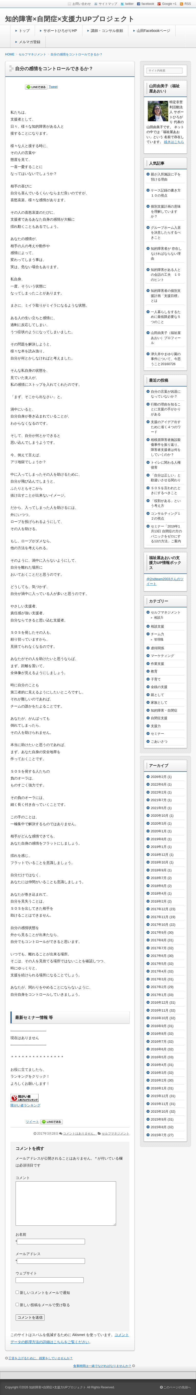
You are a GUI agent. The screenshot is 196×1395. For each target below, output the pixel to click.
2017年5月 (159, 964)
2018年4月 (159, 893)
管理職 (158, 639)
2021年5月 (159, 808)
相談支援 (157, 626)
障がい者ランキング (25, 1105)
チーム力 (157, 634)
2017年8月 (159, 940)
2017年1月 (159, 995)
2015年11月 (159, 1104)
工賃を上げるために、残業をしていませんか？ (40, 1358)
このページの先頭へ (175, 1387)
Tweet (53, 87)
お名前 (21, 1234)
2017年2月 (159, 987)
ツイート (32, 1122)
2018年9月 (159, 870)
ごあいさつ (159, 741)
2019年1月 (159, 847)
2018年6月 (159, 886)
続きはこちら (174, 142)
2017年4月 (159, 971)
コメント (23, 1178)
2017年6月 (159, 956)
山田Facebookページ (153, 31)
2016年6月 (159, 1049)
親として (157, 695)
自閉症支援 (159, 718)
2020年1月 (159, 831)
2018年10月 (159, 862)
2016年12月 (159, 1002)
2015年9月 (159, 1119)
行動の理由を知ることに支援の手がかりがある (166, 409)
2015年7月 (159, 1135)
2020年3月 (159, 823)
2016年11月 (159, 1010)
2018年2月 (159, 901)
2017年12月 (159, 909)
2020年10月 (159, 815)
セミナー (157, 734)
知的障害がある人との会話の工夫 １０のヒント (166, 275)
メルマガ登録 (29, 42)
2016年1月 (159, 1088)
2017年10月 (159, 925)
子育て (156, 679)
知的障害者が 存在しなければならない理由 (166, 253)
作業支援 (157, 664)
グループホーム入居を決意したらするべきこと (166, 232)
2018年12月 (159, 855)
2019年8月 (159, 839)
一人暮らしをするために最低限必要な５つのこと (166, 317)
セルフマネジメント (115, 1133)
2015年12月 (159, 1096)
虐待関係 (157, 648)
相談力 (158, 617)
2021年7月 (159, 800)
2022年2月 (159, 792)
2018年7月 (159, 878)
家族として (159, 702)
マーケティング (162, 656)
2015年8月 (159, 1127)
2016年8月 (159, 1034)
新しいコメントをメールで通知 (45, 1293)
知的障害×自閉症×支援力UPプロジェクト (70, 19)
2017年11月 (159, 917)
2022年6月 (159, 784)
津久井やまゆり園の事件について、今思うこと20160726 (166, 359)
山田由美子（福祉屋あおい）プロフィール (166, 338)
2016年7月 (159, 1041)
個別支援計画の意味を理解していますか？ (166, 211)
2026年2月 (159, 777)
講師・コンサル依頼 (107, 31)
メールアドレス (28, 1254)
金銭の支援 (159, 687)
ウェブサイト (26, 1273)
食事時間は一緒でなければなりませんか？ (102, 1366)
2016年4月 (159, 1065)
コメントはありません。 (80, 1133)
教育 (154, 671)
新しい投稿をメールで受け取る (45, 1305)
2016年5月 (159, 1057)
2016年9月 (159, 1026)
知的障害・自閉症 (164, 710)
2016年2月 (159, 1080)
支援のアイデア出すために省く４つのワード (166, 427)
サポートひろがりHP (60, 31)
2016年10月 (159, 1018)
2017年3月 (159, 979)
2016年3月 (159, 1073)
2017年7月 (159, 948)
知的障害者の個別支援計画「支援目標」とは (166, 296)
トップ (24, 31)
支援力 (156, 726)
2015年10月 (159, 1111)
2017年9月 (159, 932)
